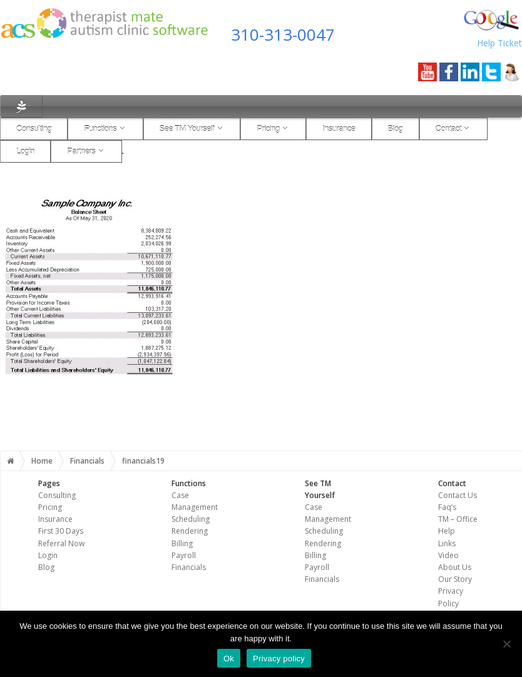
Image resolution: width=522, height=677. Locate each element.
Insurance (339, 128)
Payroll (183, 555)
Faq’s (447, 507)
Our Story (455, 579)
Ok (228, 658)
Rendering (189, 531)
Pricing (273, 128)
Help (446, 531)
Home (42, 461)
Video (448, 555)
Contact (454, 128)
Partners (86, 151)
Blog (395, 128)
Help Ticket (499, 43)
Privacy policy (279, 658)
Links (447, 543)
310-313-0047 (283, 34)
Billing (182, 543)
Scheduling (190, 519)
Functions (105, 128)
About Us (454, 567)
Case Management (328, 513)
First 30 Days (60, 531)
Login (25, 151)
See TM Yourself (192, 128)
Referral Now (61, 543)
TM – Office (458, 519)
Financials (87, 461)
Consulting (33, 128)
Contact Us (457, 495)
